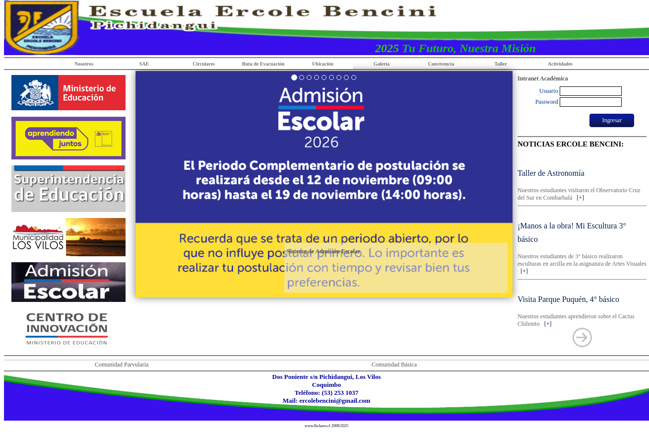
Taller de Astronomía (551, 173)
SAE (144, 64)
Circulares (204, 64)
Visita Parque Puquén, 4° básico (568, 299)
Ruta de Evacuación (263, 64)
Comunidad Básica (394, 364)
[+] (579, 197)
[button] (114, 184)
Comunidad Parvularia (121, 364)
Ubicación (322, 64)
